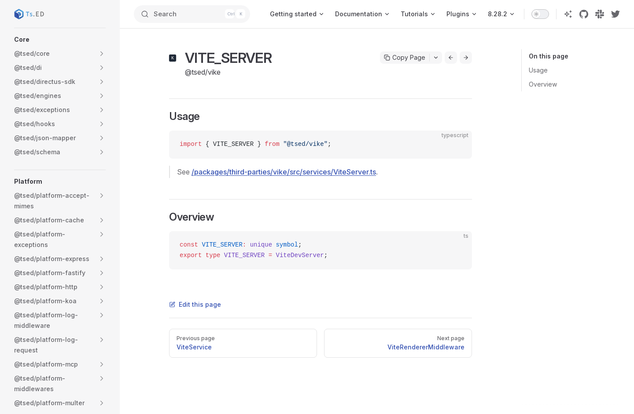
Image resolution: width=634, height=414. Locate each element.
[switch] (540, 14)
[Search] (192, 14)
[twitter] (615, 14)
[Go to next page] (466, 57)
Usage (538, 70)
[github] (584, 14)
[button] (60, 40)
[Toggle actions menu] (436, 57)
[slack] (600, 14)
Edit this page (195, 304)
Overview (543, 84)
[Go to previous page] (451, 57)
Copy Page (404, 57)
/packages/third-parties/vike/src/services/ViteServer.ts (284, 171)
